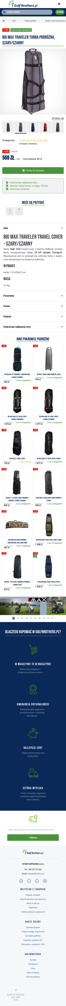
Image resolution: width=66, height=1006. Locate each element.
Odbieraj (33, 837)
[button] (13, 618)
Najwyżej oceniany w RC (16, 997)
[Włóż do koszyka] (33, 170)
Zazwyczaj (33, 140)
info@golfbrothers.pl (35, 874)
